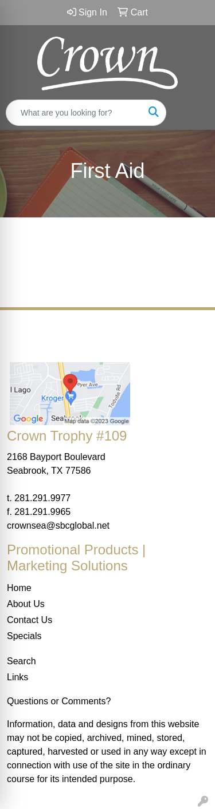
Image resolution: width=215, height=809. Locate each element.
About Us (26, 604)
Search (21, 661)
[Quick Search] (74, 113)
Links (17, 677)
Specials (24, 636)
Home (19, 588)
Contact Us (29, 620)
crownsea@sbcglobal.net (58, 525)
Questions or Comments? (59, 701)
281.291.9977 (42, 498)
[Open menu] (192, 112)
